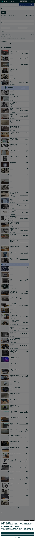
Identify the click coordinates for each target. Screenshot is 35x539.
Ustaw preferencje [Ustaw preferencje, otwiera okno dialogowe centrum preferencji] (17, 537)
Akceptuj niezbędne (17, 535)
